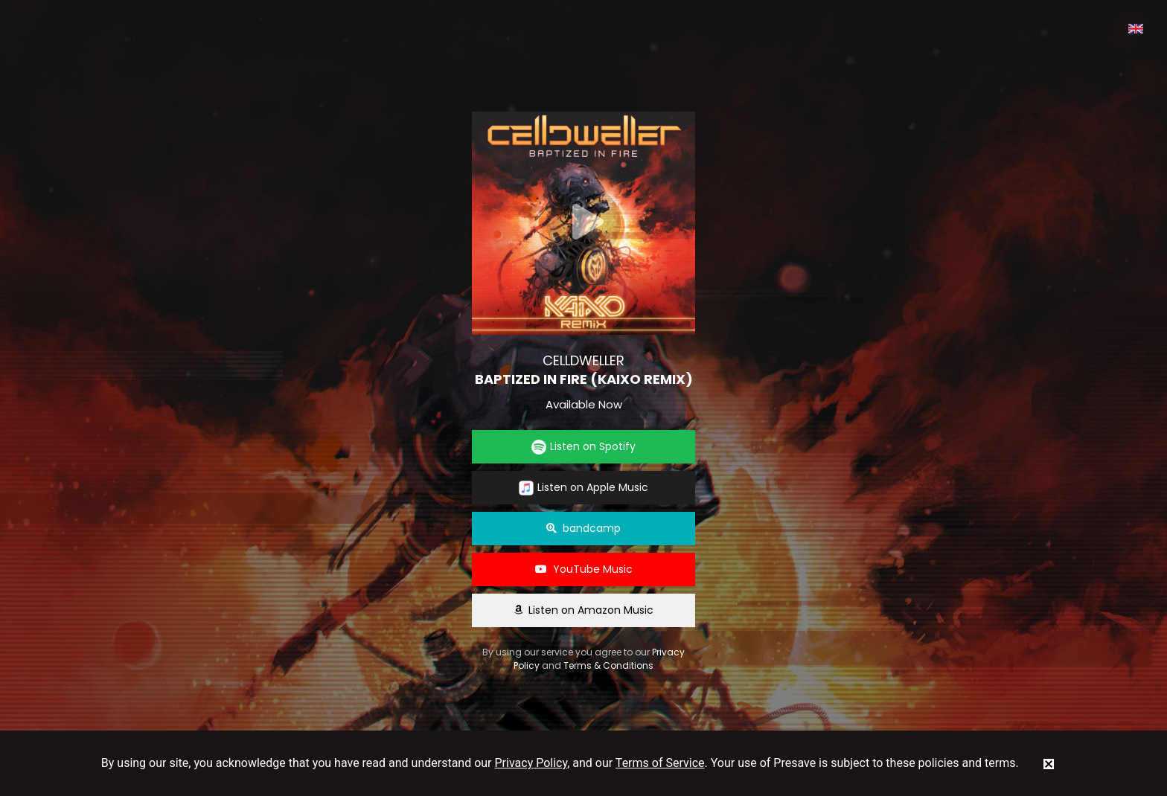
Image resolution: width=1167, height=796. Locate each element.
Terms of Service (660, 763)
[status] (1049, 763)
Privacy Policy (531, 763)
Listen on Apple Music (583, 487)
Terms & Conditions (608, 665)
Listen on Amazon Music (583, 610)
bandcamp (583, 528)
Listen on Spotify (583, 447)
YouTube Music (584, 569)
